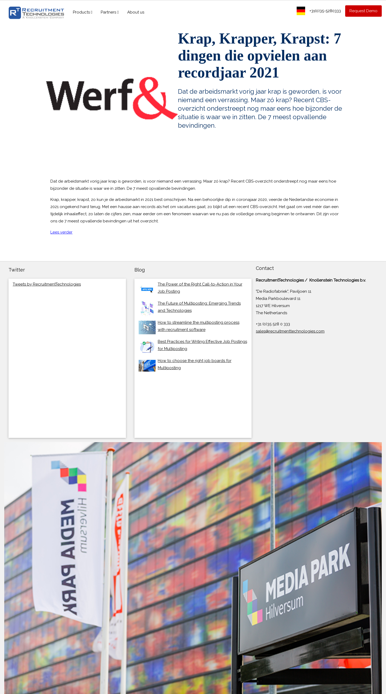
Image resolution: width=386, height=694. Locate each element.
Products (82, 12)
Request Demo (363, 10)
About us (135, 12)
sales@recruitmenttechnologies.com (290, 331)
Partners (110, 12)
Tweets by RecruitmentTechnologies (47, 284)
